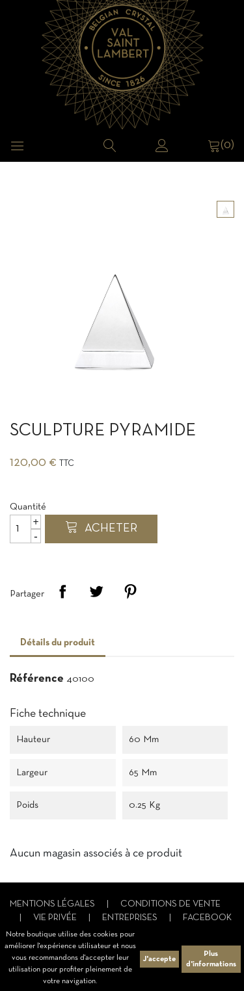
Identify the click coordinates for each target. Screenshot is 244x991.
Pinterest (130, 591)
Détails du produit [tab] (57, 642)
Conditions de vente (170, 904)
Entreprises (130, 918)
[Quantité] (25, 529)
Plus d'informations (211, 959)
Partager (62, 591)
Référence (37, 678)
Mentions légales (53, 904)
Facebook (207, 918)
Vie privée (56, 918)
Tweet (96, 591)
